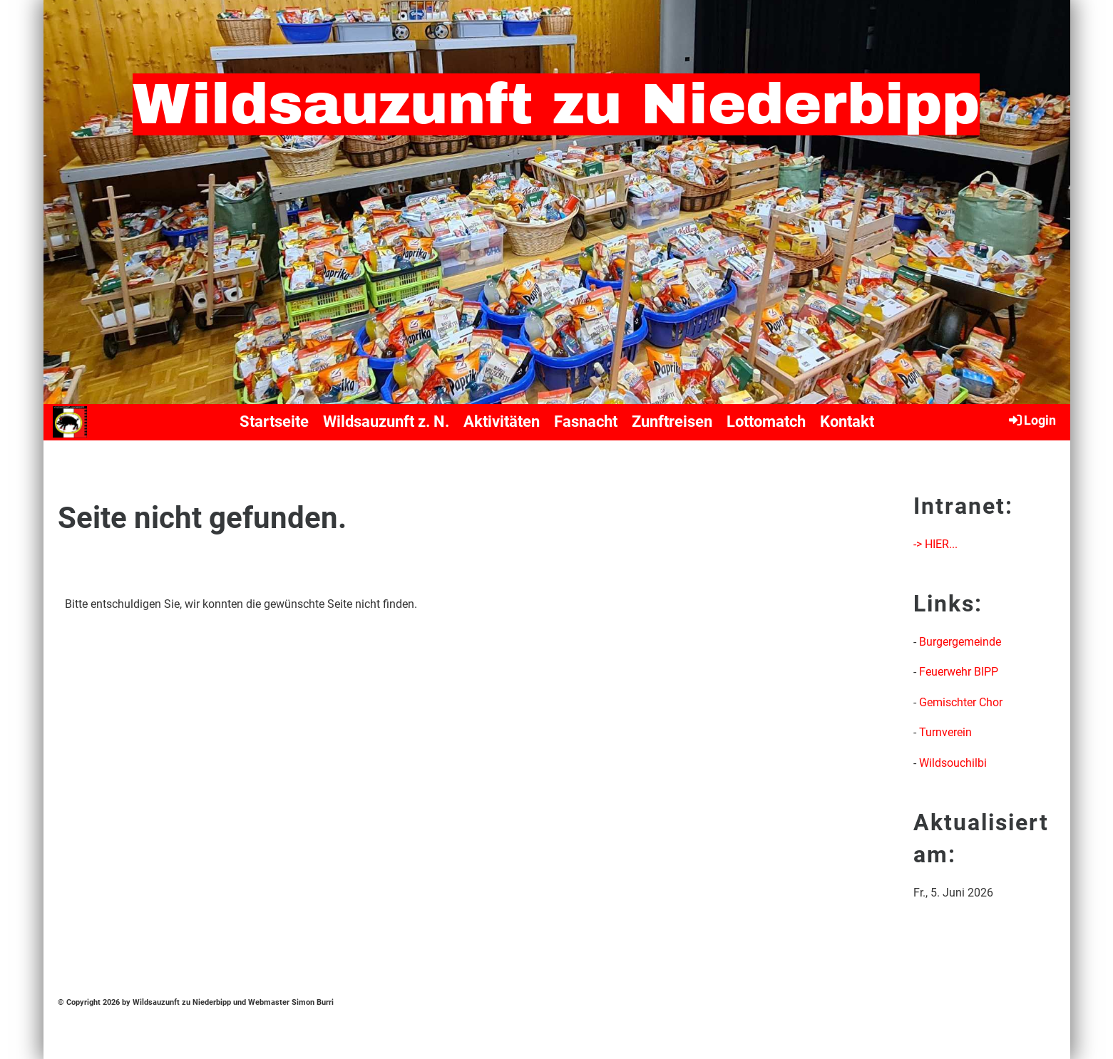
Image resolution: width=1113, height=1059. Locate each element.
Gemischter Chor (960, 702)
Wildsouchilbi (953, 763)
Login (1031, 419)
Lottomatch (766, 421)
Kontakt (847, 421)
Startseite (274, 421)
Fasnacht (585, 421)
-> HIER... (935, 544)
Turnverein (945, 732)
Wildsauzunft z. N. (386, 421)
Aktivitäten (501, 421)
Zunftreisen (672, 421)
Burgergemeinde (960, 642)
